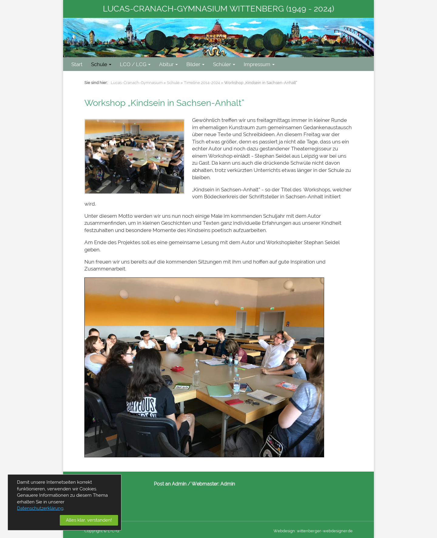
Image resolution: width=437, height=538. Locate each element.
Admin (227, 484)
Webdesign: (284, 531)
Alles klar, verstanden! (89, 520)
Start (77, 64)
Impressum (259, 64)
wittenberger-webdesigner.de (325, 531)
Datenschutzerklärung (40, 508)
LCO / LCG (135, 64)
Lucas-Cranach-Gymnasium (137, 82)
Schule (101, 64)
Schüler (224, 64)
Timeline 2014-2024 (202, 82)
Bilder (195, 64)
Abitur (168, 64)
